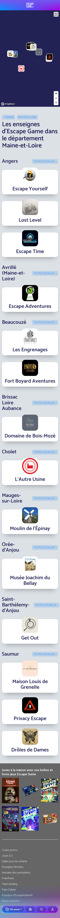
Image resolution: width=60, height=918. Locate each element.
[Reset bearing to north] (56, 102)
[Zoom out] (56, 98)
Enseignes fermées (12, 866)
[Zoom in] (56, 93)
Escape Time (30, 251)
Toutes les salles (44, 161)
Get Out (30, 638)
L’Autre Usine (30, 479)
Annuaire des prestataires (16, 872)
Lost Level (30, 220)
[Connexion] (52, 909)
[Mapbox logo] (8, 104)
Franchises (8, 878)
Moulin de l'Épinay (30, 528)
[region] (30, 58)
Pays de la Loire (27, 117)
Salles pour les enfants (14, 861)
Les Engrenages (30, 350)
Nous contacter (11, 900)
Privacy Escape (30, 718)
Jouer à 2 (7, 855)
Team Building (9, 884)
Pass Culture (9, 889)
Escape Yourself (30, 189)
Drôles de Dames (30, 750)
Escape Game (30, 5)
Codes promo (10, 850)
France (9, 117)
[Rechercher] (41, 909)
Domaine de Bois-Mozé (30, 436)
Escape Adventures (30, 306)
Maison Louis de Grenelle (30, 684)
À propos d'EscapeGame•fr (17, 895)
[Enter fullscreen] (56, 14)
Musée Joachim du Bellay (30, 581)
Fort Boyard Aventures (30, 381)
